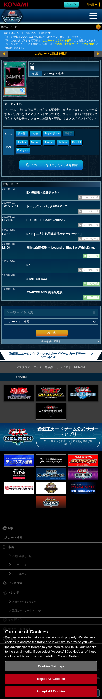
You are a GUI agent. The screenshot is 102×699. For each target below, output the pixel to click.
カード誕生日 (19, 574)
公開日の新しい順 (22, 556)
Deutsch (35, 142)
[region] (51, 658)
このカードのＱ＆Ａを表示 (56, 40)
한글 (35, 133)
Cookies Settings (51, 666)
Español (76, 142)
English (22, 142)
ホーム (4, 26)
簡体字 (68, 133)
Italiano (63, 142)
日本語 (22, 133)
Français (49, 142)
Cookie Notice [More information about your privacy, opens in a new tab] (68, 656)
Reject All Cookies (51, 679)
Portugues (22, 150)
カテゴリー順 (19, 565)
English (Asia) (52, 133)
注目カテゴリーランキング (26, 610)
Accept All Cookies (51, 691)
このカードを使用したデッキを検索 (74, 44)
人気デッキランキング (24, 601)
